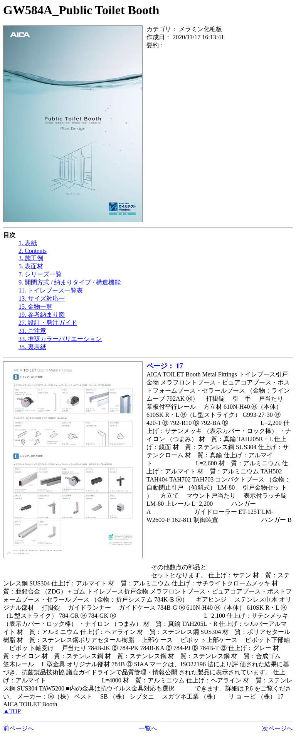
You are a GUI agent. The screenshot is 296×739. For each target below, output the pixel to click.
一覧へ (148, 728)
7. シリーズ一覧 (40, 274)
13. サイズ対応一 (41, 298)
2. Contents (32, 250)
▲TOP (12, 711)
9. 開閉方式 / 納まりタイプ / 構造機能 (69, 282)
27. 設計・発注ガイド (47, 322)
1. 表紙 (27, 243)
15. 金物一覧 (35, 306)
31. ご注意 (32, 331)
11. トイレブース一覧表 (50, 290)
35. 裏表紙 (32, 347)
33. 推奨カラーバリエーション (60, 339)
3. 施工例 (30, 258)
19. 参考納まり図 (41, 314)
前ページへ (18, 728)
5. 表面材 (30, 266)
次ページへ (277, 728)
